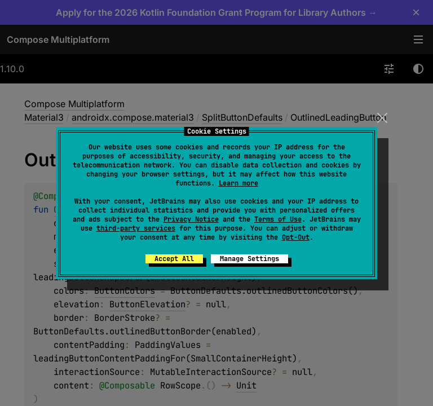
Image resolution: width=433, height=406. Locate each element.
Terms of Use (278, 219)
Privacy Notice (191, 219)
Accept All (174, 258)
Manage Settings (249, 258)
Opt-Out (296, 237)
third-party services (135, 228)
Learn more (238, 183)
